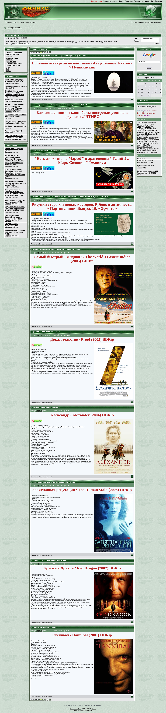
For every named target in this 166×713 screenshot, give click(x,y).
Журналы (107, 1)
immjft (152, 152)
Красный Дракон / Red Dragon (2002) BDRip (49, 560)
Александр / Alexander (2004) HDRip (46, 407)
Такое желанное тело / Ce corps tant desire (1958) (15, 201)
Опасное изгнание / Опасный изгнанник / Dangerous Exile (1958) (13, 217)
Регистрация (29, 22)
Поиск (121, 1)
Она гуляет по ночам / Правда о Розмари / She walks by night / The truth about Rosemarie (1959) (14, 192)
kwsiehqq (152, 138)
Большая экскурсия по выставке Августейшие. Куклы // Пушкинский (14, 137)
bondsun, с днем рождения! (15, 126)
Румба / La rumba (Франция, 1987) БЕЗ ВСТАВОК (15, 115)
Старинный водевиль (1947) (16, 86)
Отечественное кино (14, 53)
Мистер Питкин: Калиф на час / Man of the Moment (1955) (15, 232)
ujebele (151, 141)
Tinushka (140, 130)
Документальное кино (14, 63)
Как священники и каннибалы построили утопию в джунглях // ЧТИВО (60, 105)
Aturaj (139, 127)
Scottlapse (141, 134)
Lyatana (147, 127)
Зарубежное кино (12, 54)
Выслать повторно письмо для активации (146, 22)
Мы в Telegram (156, 1)
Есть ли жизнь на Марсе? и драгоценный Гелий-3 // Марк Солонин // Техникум (63, 151)
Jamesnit (151, 143)
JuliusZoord (141, 141)
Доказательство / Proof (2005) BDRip (14, 100)
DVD (7, 69)
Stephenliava (141, 136)
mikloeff (38, 59)
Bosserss (151, 134)
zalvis (139, 129)
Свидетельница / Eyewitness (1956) (11, 225)
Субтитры (145, 1)
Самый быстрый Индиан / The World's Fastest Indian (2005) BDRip (58, 249)
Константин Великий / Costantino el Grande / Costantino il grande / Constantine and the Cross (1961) (15, 173)
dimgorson (150, 130)
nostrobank (141, 149)
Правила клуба (96, 1)
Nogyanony (141, 132)
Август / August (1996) (13, 131)
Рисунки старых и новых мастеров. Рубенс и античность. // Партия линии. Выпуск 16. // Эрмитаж (14, 108)
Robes (147, 129)
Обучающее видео (13, 65)
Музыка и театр (12, 58)
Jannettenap (153, 132)
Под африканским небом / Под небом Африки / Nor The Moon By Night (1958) (15, 208)
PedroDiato (152, 149)
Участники (129, 1)
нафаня (8, 152)
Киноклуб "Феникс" (14, 28)
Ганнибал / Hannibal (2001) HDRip (45, 627)
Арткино (9, 56)
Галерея (137, 1)
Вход (22, 22)
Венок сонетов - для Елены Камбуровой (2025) (15, 122)
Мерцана (140, 125)
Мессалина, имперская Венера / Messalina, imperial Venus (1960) (15, 183)
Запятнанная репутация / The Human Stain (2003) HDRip (14, 81)
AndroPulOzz (142, 145)
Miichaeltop (141, 139)
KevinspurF (153, 139)
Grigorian (148, 125)
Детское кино (11, 62)
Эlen (154, 129)
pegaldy (140, 150)
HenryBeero (141, 138)
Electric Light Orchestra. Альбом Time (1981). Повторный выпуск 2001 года (14, 94)
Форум (114, 1)
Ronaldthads (141, 152)
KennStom (150, 150)
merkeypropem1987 (144, 147)
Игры (8, 67)
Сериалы (9, 60)
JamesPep (141, 143)
